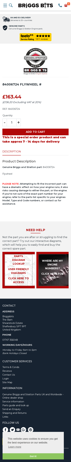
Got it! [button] (33, 456)
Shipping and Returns (14, 413)
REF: (5, 109)
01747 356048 (10, 339)
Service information (13, 401)
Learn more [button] (14, 447)
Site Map (7, 382)
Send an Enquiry (11, 409)
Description (11, 151)
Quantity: (8, 115)
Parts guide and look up (15, 405)
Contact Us (8, 374)
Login (5, 378)
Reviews (7, 371)
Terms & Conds (10, 367)
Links (5, 416)
